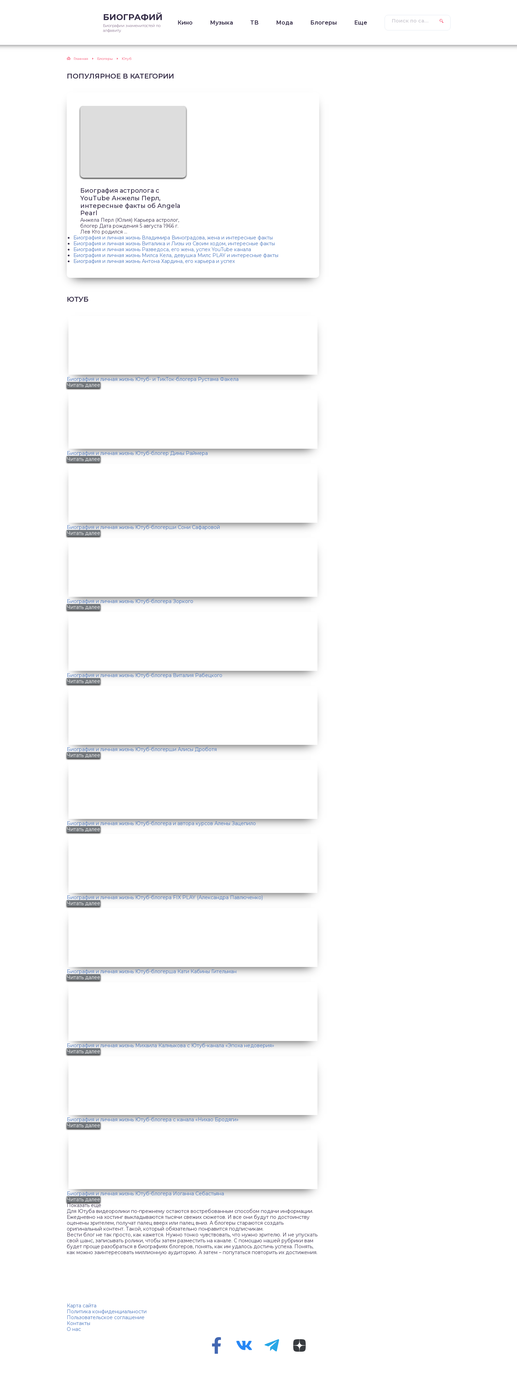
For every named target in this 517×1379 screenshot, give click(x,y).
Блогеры (323, 22)
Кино (185, 22)
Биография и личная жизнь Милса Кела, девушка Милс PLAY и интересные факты (175, 255)
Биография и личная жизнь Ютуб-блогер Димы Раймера (137, 453)
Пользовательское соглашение (106, 1317)
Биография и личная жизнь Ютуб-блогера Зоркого (130, 601)
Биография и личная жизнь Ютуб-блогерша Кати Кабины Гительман (152, 971)
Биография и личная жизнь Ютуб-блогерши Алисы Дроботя (142, 749)
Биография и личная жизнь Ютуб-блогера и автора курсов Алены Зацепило (161, 823)
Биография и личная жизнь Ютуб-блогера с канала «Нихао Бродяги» (153, 1119)
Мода (284, 22)
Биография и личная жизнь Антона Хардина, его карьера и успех (154, 261)
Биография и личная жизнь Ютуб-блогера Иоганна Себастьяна (145, 1193)
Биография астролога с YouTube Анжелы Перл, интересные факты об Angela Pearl (130, 202)
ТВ (254, 22)
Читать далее (83, 385)
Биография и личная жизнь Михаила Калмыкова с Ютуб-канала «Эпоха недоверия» (170, 1045)
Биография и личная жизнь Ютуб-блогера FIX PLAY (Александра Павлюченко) (165, 897)
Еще (360, 22)
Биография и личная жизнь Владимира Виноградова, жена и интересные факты (173, 238)
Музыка (221, 22)
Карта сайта (81, 1306)
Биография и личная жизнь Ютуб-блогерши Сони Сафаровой (143, 527)
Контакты (78, 1323)
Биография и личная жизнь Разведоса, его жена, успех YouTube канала (162, 249)
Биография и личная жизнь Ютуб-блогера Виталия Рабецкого (144, 675)
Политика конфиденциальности (107, 1311)
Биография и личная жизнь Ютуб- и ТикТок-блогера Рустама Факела (153, 379)
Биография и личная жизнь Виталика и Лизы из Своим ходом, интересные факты (174, 243)
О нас (74, 1329)
